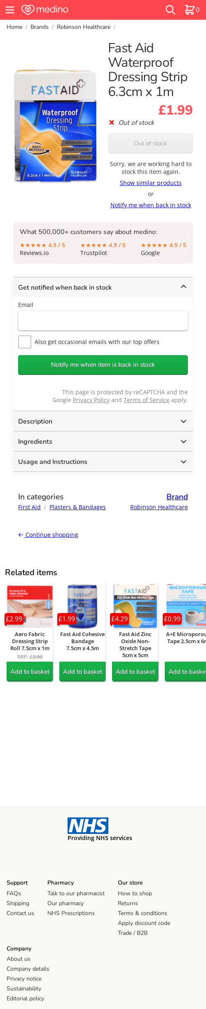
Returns (128, 903)
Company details (28, 969)
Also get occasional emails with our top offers (88, 342)
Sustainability (24, 989)
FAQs (14, 893)
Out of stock (150, 143)
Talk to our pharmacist (76, 893)
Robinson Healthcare (83, 27)
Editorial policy (25, 998)
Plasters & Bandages (77, 507)
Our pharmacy (65, 903)
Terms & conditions (142, 913)
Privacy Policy (91, 400)
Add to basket (29, 671)
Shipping (18, 903)
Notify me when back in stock (150, 205)
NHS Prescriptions (71, 913)
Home (14, 27)
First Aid (29, 507)
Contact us (20, 913)
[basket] (192, 9)
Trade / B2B (132, 933)
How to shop (135, 893)
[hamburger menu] (10, 10)
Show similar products (151, 183)
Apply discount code (144, 923)
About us (18, 959)
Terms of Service (146, 400)
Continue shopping (48, 534)
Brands (39, 27)
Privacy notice (24, 979)
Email (25, 305)
